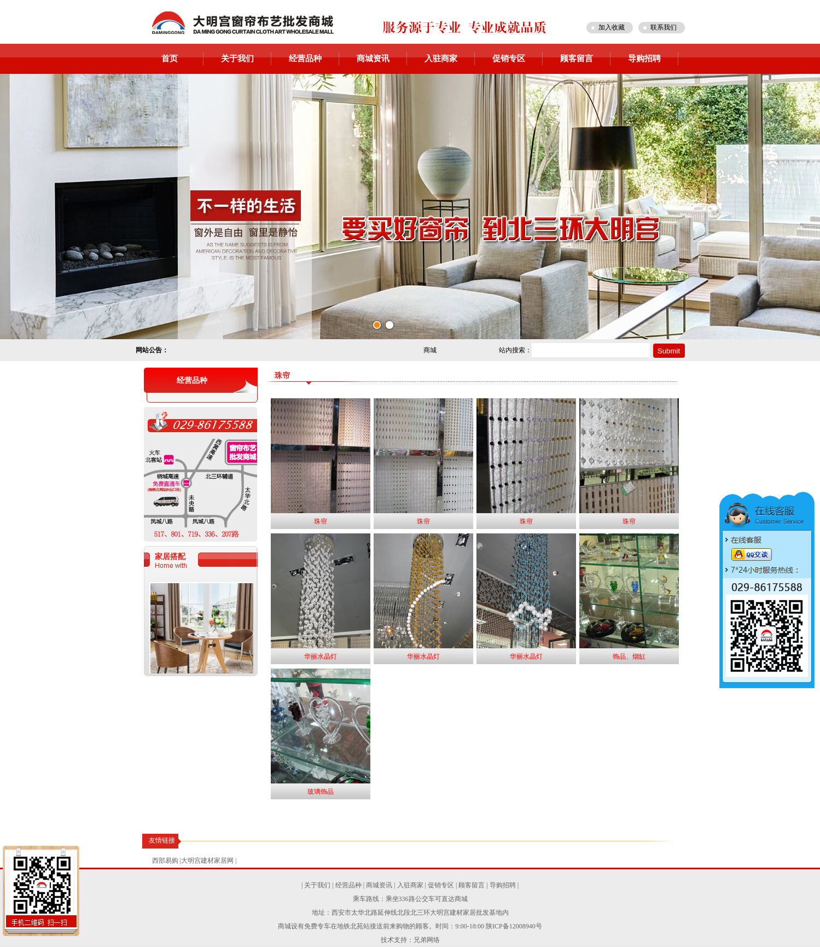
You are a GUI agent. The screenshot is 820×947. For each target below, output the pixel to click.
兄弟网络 (427, 940)
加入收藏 (611, 27)
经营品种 (305, 58)
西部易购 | (166, 860)
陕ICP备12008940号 (514, 926)
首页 (169, 58)
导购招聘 (644, 58)
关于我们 (237, 58)
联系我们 (663, 27)
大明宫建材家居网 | (208, 860)
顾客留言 (576, 58)
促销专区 (508, 58)
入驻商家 (440, 58)
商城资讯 (373, 58)
